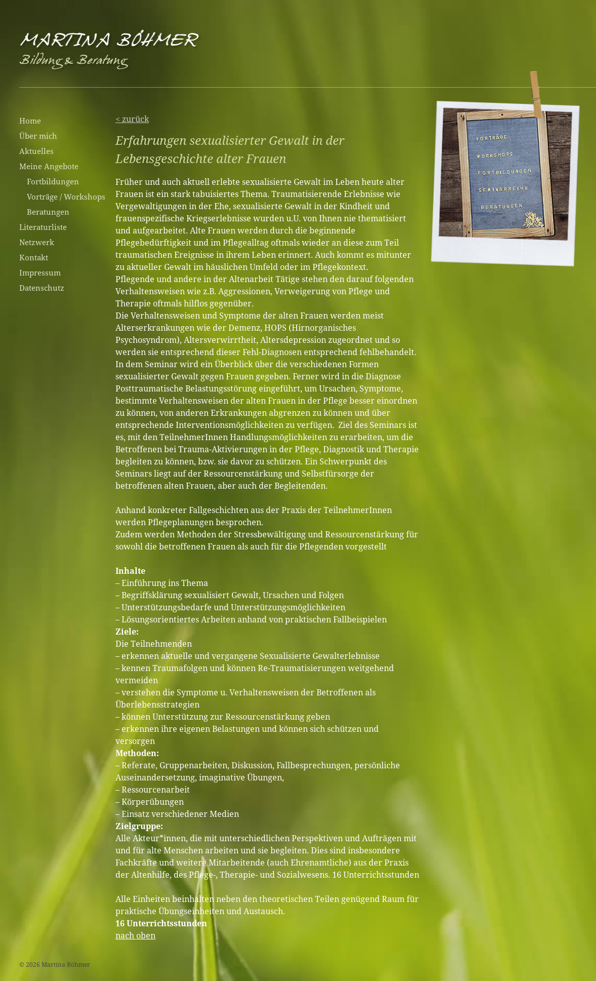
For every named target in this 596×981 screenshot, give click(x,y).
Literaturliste (43, 227)
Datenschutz (41, 288)
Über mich (38, 136)
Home (30, 120)
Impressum (40, 272)
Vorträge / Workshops (66, 196)
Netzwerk (36, 242)
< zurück (132, 119)
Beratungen (48, 212)
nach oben (135, 935)
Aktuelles (36, 151)
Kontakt (33, 257)
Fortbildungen (53, 181)
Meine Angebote (48, 166)
